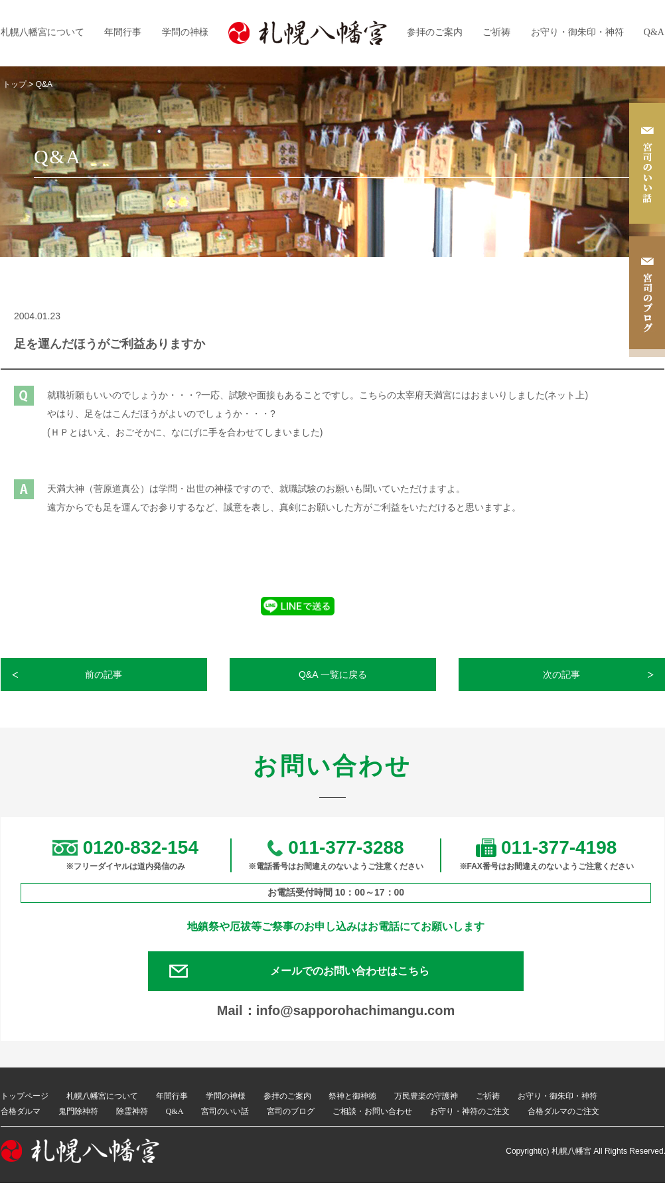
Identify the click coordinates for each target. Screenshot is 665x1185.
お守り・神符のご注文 (470, 1113)
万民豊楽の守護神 (426, 1098)
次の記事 (562, 674)
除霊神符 (132, 1113)
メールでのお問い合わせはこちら (352, 972)
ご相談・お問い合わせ (372, 1113)
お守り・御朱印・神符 (577, 32)
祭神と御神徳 (352, 1098)
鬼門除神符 (78, 1113)
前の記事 (104, 674)
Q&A (654, 32)
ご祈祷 (496, 32)
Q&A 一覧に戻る (333, 674)
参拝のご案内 (435, 32)
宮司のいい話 (225, 1113)
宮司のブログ (291, 1113)
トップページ (24, 1098)
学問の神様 (185, 32)
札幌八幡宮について (42, 32)
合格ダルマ (20, 1113)
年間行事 (122, 32)
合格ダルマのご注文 (563, 1113)
